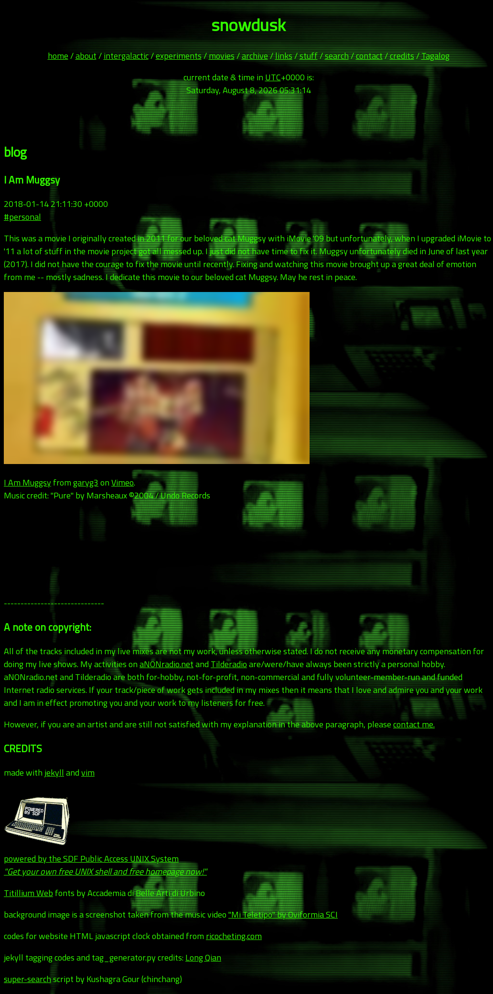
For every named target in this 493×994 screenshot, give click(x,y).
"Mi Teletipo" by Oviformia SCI (283, 914)
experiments (179, 55)
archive (255, 55)
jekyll (54, 772)
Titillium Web (28, 892)
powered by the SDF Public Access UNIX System (105, 858)
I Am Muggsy (27, 482)
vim (88, 772)
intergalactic (126, 55)
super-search (27, 978)
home (58, 55)
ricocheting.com (234, 935)
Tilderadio (229, 664)
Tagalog (435, 55)
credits (402, 55)
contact (369, 55)
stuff (309, 55)
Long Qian (203, 957)
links (283, 55)
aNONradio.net (166, 664)
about (85, 55)
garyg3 (85, 482)
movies (222, 55)
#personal (22, 216)
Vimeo (122, 482)
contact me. (414, 724)
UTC (273, 77)
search (337, 55)
